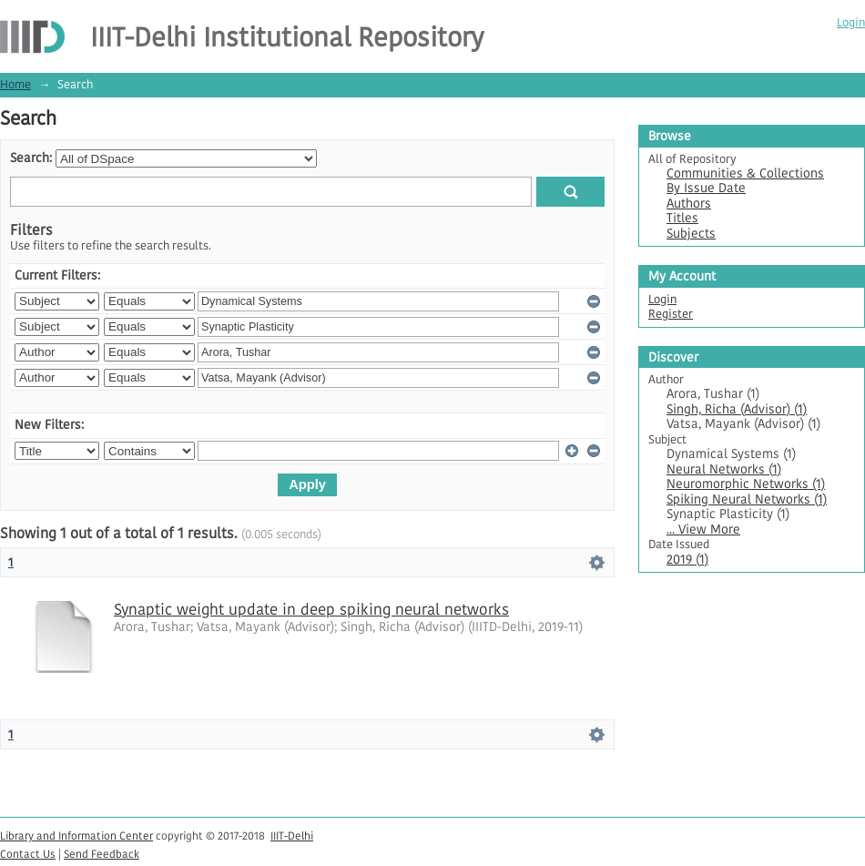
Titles (682, 218)
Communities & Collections (745, 173)
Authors (689, 203)
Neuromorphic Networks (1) (746, 484)
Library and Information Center (76, 835)
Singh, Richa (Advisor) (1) (737, 409)
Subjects (691, 233)
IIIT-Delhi (291, 835)
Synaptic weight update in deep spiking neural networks (311, 609)
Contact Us (28, 854)
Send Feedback (101, 854)
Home (15, 84)
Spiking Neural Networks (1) (747, 499)
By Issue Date (706, 188)
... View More (703, 529)
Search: (31, 158)
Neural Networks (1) (724, 469)
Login (851, 22)
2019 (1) (687, 559)
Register (670, 313)
